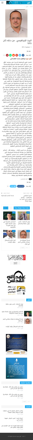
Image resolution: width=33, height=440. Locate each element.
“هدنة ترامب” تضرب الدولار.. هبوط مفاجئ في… (14, 419)
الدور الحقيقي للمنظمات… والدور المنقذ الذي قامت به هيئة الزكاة (26, 198)
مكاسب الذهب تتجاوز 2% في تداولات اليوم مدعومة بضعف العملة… (13, 412)
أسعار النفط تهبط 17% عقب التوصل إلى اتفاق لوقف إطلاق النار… (12, 426)
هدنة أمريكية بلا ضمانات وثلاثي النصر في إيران (13, 320)
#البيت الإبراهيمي (24, 179)
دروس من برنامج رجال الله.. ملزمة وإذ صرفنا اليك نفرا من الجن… (13, 388)
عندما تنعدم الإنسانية (7, 195)
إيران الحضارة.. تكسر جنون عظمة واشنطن (14, 305)
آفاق (28, 212)
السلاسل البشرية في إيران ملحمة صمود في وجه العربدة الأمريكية (12, 312)
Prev (27, 248)
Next (22, 248)
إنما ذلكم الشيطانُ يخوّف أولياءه (14, 326)
